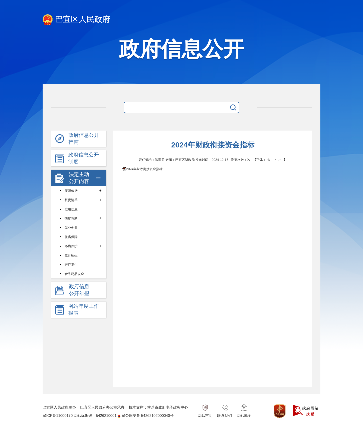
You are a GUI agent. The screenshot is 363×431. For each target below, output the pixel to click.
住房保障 (71, 237)
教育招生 (71, 255)
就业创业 (71, 227)
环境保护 (71, 246)
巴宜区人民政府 (76, 19)
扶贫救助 (71, 218)
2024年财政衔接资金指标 (144, 169)
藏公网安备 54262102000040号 (148, 416)
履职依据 (71, 191)
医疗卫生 (71, 264)
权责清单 (71, 200)
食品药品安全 (74, 274)
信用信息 (71, 209)
